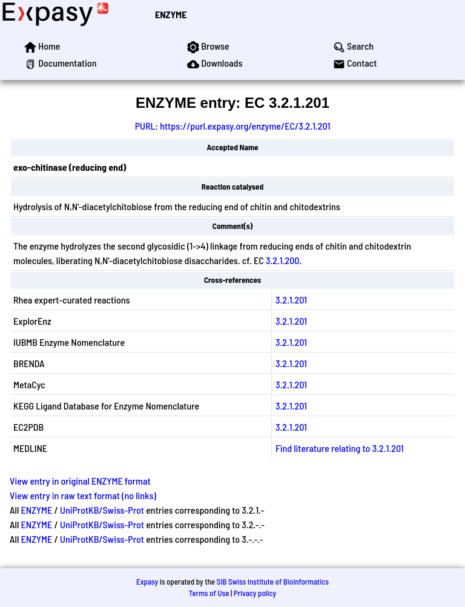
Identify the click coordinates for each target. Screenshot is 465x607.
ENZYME (170, 14)
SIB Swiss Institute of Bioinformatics (273, 581)
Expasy (147, 581)
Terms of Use (209, 593)
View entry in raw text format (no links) (83, 495)
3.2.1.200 (283, 260)
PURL (145, 125)
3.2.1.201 (291, 299)
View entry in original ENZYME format (80, 480)
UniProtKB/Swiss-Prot (102, 510)
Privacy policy (255, 593)
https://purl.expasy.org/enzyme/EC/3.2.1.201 (245, 125)
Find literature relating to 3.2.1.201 (339, 448)
